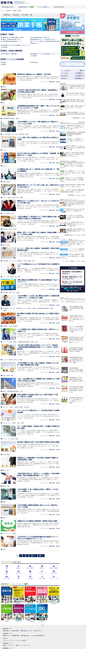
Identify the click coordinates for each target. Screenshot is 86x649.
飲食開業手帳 (30, 595)
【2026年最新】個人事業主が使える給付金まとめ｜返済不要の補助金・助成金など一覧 (76, 389)
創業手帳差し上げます (26, 630)
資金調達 (5, 310)
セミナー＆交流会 (21, 640)
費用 (33, 260)
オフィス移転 (11, 438)
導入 (14, 292)
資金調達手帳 (53, 595)
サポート (5, 197)
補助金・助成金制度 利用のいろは (11, 39)
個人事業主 (5, 229)
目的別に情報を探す (59, 7)
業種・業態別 (30, 568)
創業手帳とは (6, 630)
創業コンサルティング (71, 289)
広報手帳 (6, 613)
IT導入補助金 (8, 134)
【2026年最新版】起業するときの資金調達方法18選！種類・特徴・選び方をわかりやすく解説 (76, 360)
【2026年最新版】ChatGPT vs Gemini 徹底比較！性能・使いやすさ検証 (76, 369)
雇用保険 (15, 326)
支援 (8, 276)
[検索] (83, 64)
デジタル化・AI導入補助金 (18, 134)
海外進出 (30, 578)
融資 (7, 573)
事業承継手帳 (18, 612)
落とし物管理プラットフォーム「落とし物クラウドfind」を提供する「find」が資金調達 (72, 172)
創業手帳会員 (64, 76)
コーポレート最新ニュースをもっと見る (74, 261)
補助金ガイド (18, 595)
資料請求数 (64, 78)
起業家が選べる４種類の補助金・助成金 (13, 37)
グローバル (5, 407)
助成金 (4, 181)
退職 (19, 276)
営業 (30, 573)
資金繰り (42, 568)
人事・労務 (7, 578)
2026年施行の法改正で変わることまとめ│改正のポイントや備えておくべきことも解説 (76, 400)
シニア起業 (9, 342)
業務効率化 (19, 260)
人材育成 (16, 407)
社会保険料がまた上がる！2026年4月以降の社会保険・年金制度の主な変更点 (76, 379)
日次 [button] (62, 301)
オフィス (5, 438)
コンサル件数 (64, 73)
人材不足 (11, 407)
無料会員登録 (15, 630)
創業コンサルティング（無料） (11, 645)
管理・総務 (42, 578)
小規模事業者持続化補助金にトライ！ (13, 41)
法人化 (4, 166)
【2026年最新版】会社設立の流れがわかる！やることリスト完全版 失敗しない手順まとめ (76, 318)
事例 (11, 292)
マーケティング (42, 573)
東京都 (10, 229)
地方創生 (14, 423)
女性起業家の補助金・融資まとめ (41, 37)
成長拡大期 (35, 62)
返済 (12, 213)
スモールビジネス (7, 423)
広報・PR (18, 573)
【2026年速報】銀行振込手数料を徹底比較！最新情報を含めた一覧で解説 (76, 349)
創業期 (4, 62)
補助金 (4, 86)
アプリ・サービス (53, 578)
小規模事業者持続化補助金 (9, 118)
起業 (16, 276)
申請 (18, 197)
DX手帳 (42, 613)
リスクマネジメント (7, 533)
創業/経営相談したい (24, 7)
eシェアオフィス (25, 645)
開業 (12, 375)
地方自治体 (26, 407)
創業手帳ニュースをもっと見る (77, 195)
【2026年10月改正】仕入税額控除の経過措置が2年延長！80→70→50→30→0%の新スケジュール (76, 340)
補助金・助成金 (54, 568)
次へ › (34, 555)
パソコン (5, 150)
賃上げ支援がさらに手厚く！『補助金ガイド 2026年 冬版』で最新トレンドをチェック (72, 244)
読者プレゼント (38, 630)
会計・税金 (54, 573)
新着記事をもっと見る (79, 118)
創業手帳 (6, 595)
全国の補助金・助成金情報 (10, 53)
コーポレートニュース (9, 640)
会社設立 (18, 568)
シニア (4, 276)
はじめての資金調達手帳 (37, 635)
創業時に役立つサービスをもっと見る (75, 235)
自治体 (25, 260)
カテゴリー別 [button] (69, 301)
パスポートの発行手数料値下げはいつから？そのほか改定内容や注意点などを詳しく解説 (76, 329)
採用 (4, 102)
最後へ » (41, 555)
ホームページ (13, 260)
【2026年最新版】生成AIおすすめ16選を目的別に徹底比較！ (76, 308)
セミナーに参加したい (44, 7)
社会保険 (20, 359)
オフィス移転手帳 (30, 613)
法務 (18, 578)
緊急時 (4, 64)
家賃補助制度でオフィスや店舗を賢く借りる (43, 39)
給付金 (10, 326)
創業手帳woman (42, 595)
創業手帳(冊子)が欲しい (8, 7)
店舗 (21, 391)
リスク (4, 213)
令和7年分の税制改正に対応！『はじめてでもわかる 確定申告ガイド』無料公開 (72, 256)
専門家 (13, 197)
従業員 (4, 486)
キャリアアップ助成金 (8, 359)
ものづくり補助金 (27, 308)
